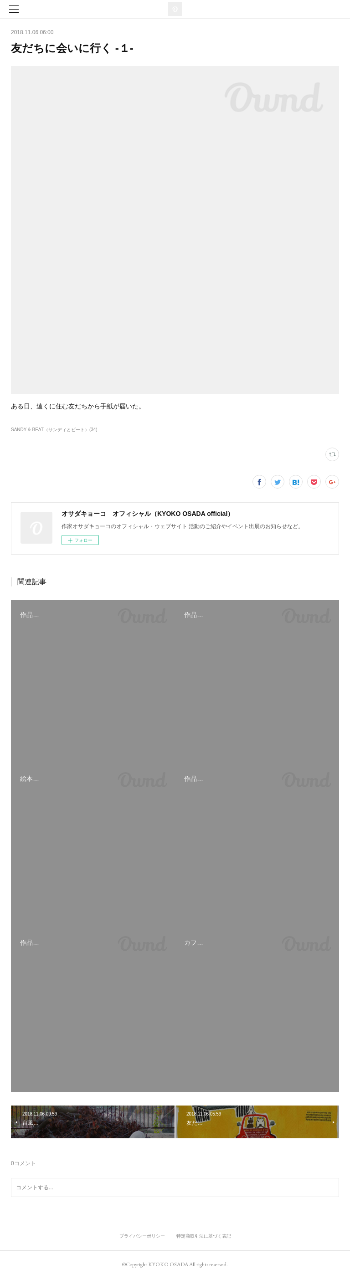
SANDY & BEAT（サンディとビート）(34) (54, 429)
